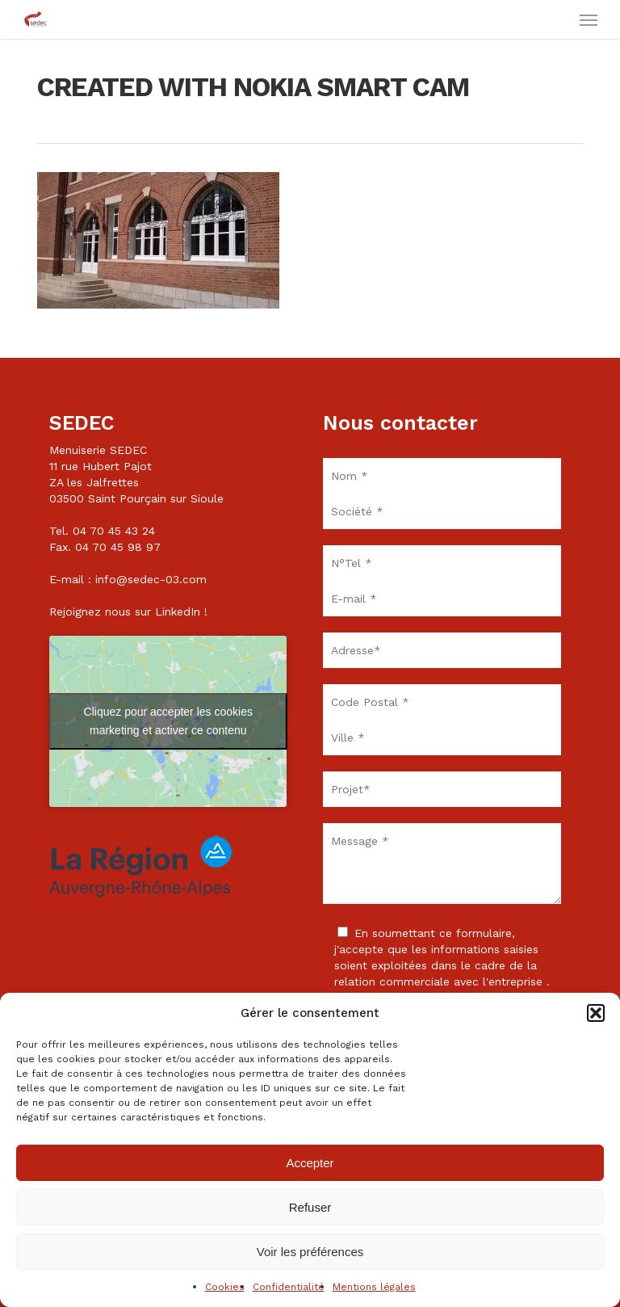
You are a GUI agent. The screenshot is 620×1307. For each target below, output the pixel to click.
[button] (596, 1013)
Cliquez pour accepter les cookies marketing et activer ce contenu (168, 721)
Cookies (225, 1286)
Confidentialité (289, 1286)
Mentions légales (374, 1286)
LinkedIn (177, 611)
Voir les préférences (310, 1252)
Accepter (309, 1163)
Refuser (310, 1207)
